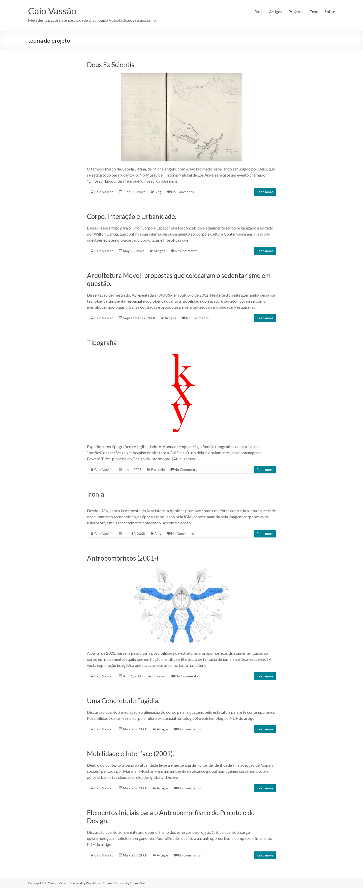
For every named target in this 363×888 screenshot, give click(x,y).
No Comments (182, 192)
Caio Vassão (52, 10)
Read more (264, 192)
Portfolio (158, 469)
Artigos (275, 11)
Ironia (95, 494)
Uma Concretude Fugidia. (123, 701)
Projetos (295, 11)
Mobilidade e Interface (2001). (130, 754)
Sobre (330, 11)
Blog (258, 11)
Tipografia (102, 342)
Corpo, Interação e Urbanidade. (131, 216)
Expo (314, 11)
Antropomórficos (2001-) (122, 558)
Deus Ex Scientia (111, 65)
